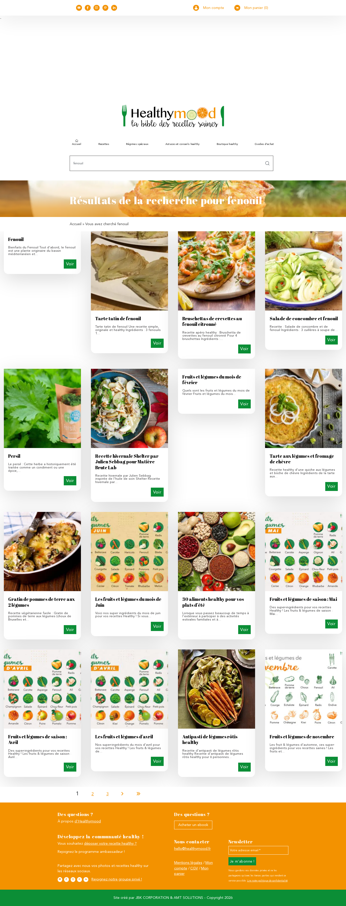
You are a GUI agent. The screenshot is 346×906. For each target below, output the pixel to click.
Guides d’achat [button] (264, 144)
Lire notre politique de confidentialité (267, 880)
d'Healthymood (88, 821)
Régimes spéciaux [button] (137, 144)
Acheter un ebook (193, 825)
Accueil (76, 144)
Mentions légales (188, 863)
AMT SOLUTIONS (188, 898)
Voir (70, 263)
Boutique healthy (227, 144)
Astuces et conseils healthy (182, 144)
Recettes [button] (103, 144)
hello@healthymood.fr (192, 848)
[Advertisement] (173, 57)
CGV (194, 868)
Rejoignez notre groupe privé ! (116, 879)
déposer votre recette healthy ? (110, 843)
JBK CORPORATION (152, 898)
